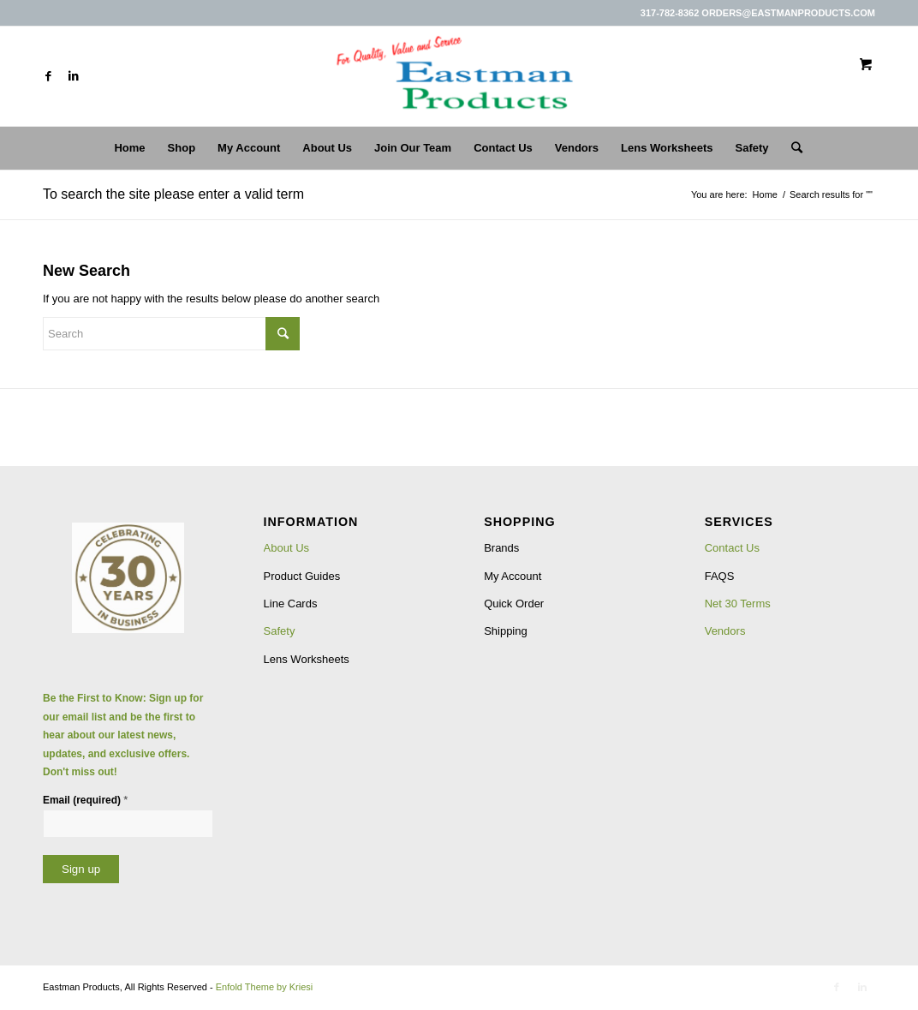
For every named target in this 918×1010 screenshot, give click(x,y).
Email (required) (85, 799)
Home (765, 194)
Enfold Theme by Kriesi (264, 987)
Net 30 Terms (738, 603)
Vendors (725, 631)
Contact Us (732, 547)
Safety (279, 631)
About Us (286, 547)
